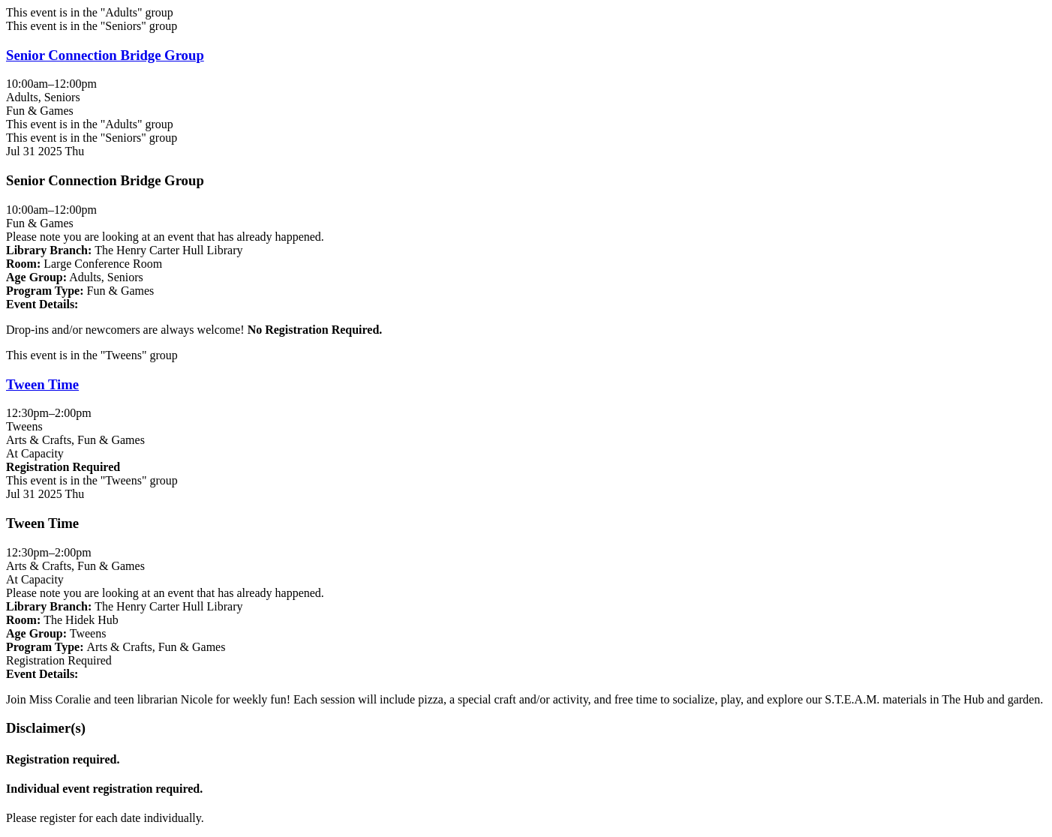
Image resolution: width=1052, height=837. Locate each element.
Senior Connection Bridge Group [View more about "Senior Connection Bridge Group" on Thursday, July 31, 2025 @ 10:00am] (105, 55)
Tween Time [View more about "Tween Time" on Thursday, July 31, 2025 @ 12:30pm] (42, 384)
